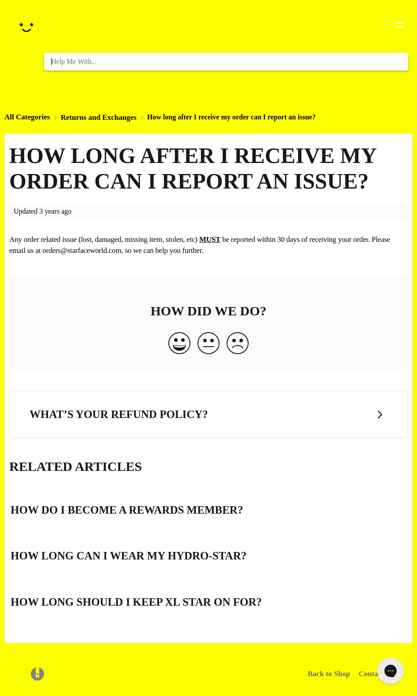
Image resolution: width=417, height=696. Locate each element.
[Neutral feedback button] (208, 344)
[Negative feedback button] (237, 344)
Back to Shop (329, 674)
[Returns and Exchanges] (99, 117)
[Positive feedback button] (179, 344)
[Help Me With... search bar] (226, 61)
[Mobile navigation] (399, 26)
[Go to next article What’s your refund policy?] (208, 414)
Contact (371, 674)
